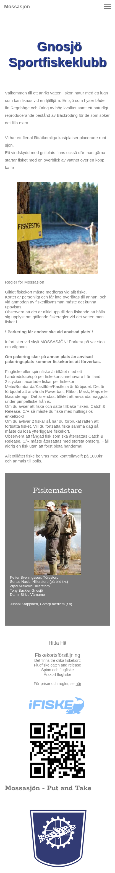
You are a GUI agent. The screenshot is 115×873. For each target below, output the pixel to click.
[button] (107, 6)
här (78, 683)
